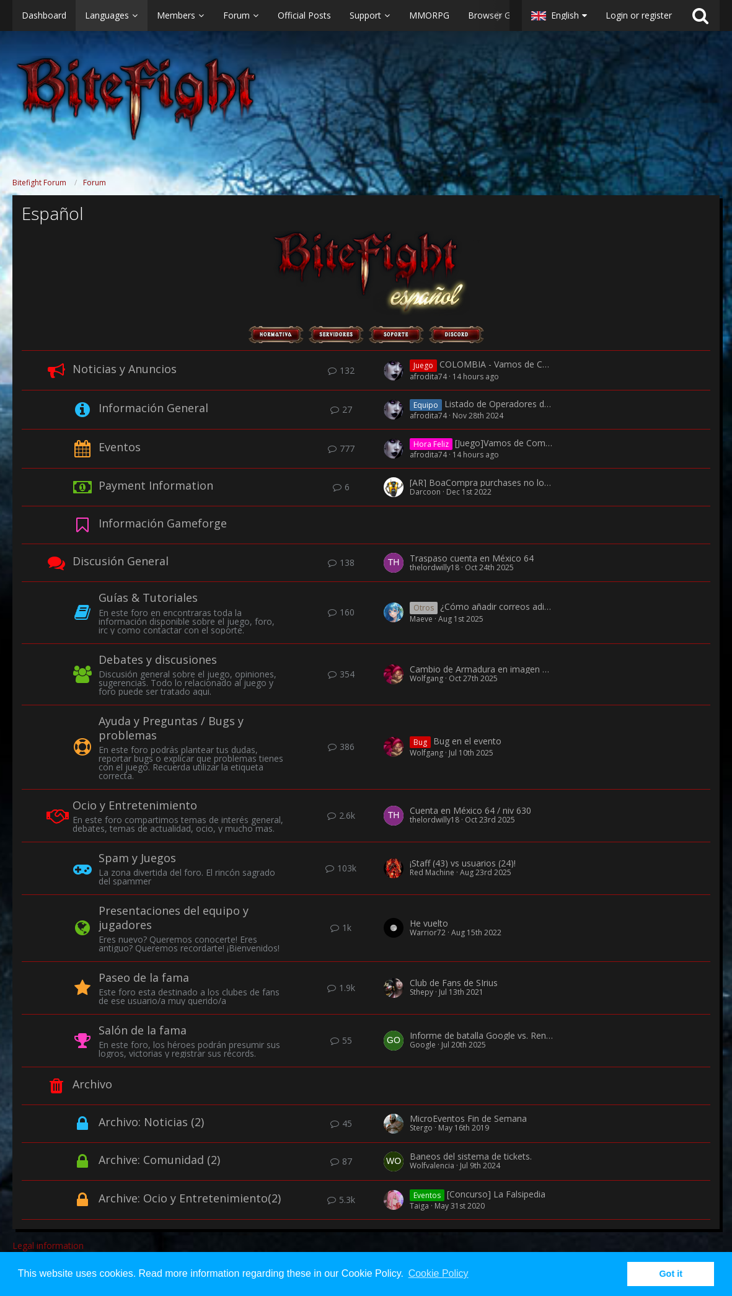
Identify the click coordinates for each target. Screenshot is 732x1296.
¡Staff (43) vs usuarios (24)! (463, 863)
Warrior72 (428, 932)
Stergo (421, 1127)
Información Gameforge (163, 523)
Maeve (421, 619)
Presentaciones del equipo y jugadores (174, 917)
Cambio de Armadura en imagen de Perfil (492, 669)
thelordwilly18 (434, 567)
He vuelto (429, 923)
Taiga (419, 1206)
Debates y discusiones (158, 659)
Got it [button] (670, 1274)
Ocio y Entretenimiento (135, 805)
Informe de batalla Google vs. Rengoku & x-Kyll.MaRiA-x (522, 1035)
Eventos (120, 446)
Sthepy (421, 992)
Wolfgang (426, 678)
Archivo (92, 1084)
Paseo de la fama (144, 977)
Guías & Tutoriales (148, 597)
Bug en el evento (467, 741)
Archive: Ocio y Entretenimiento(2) (190, 1198)
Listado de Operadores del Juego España (526, 404)
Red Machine (432, 872)
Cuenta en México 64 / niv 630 (470, 810)
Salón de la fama (143, 1030)
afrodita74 (428, 376)
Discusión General (121, 560)
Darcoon (425, 492)
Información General (153, 407)
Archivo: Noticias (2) (151, 1121)
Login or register (639, 15)
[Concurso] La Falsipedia (496, 1194)
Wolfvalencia (432, 1165)
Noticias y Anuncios (125, 368)
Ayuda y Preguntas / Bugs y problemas (171, 728)
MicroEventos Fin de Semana (468, 1118)
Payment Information (156, 485)
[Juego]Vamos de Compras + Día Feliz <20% (543, 443)
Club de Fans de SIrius (454, 983)
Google (423, 1044)
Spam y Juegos (137, 857)
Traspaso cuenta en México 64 (472, 558)
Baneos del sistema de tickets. (471, 1156)
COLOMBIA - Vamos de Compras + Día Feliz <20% (541, 365)
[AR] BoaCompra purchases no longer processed (508, 482)
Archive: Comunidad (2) (159, 1159)
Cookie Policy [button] (438, 1273)
